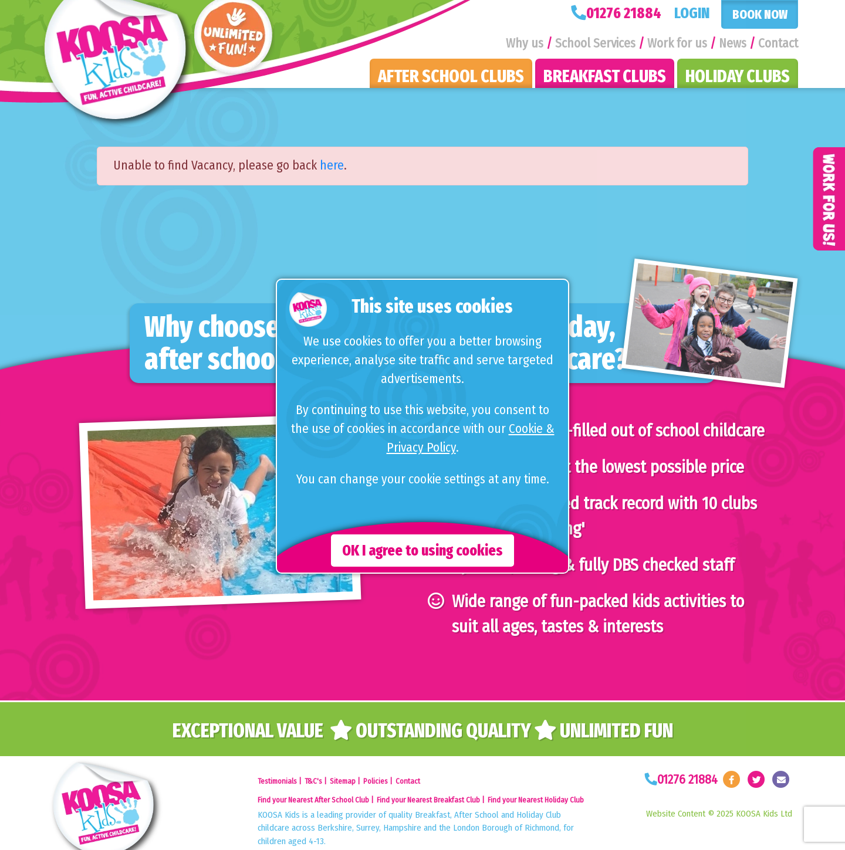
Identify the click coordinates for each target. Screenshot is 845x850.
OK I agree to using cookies (422, 550)
